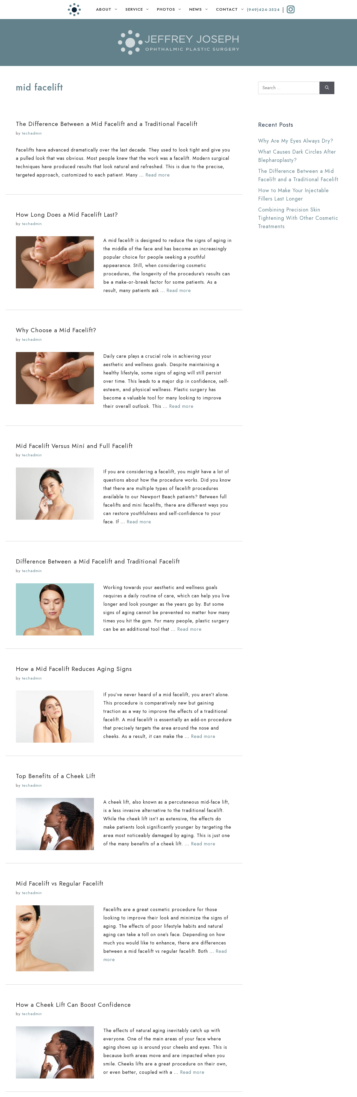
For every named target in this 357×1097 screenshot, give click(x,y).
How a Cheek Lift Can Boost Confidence (73, 1004)
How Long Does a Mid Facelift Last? (67, 214)
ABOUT (108, 9)
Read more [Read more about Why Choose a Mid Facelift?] (181, 406)
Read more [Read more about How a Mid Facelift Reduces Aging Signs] (203, 736)
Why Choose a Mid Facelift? (56, 330)
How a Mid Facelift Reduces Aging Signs (74, 668)
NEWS (200, 9)
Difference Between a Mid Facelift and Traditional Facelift (98, 561)
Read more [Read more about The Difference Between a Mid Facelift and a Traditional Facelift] (157, 175)
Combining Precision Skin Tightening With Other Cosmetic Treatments (298, 218)
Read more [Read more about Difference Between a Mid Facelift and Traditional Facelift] (189, 629)
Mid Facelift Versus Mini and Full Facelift (74, 445)
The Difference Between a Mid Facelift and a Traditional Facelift (106, 123)
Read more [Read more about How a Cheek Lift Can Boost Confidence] (192, 1072)
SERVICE (138, 9)
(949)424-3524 (263, 10)
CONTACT (231, 9)
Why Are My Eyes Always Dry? (295, 141)
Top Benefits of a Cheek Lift (55, 776)
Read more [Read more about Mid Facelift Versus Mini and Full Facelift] (139, 521)
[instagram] (291, 9)
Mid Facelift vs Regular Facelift (59, 883)
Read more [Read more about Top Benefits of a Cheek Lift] (203, 843)
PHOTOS (170, 9)
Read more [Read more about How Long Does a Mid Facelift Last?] (179, 290)
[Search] (327, 88)
